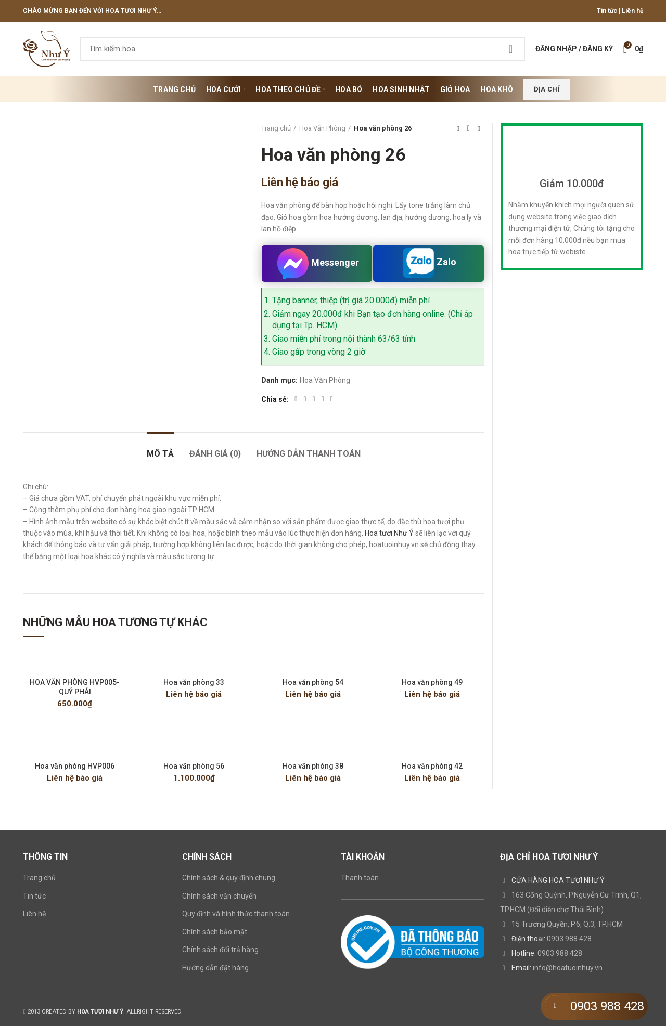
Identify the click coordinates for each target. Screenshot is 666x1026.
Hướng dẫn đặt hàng (215, 968)
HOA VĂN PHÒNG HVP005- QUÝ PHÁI (75, 687)
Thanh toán (360, 878)
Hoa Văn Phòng (322, 128)
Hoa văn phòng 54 (313, 682)
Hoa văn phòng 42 (432, 766)
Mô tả (160, 454)
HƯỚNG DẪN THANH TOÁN (309, 454)
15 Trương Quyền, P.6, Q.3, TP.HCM (567, 924)
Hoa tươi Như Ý (389, 533)
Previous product (458, 128)
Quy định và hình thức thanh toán (236, 914)
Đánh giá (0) (215, 454)
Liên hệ (632, 11)
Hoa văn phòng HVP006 (74, 766)
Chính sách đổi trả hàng (220, 949)
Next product (479, 128)
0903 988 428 (569, 938)
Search (511, 49)
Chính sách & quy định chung (228, 878)
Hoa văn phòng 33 (193, 682)
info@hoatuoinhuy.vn (568, 968)
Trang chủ (276, 128)
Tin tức (607, 11)
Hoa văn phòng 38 (313, 766)
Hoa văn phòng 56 (193, 766)
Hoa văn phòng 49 (432, 682)
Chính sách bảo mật (214, 932)
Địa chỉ (547, 89)
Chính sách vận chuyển (219, 896)
